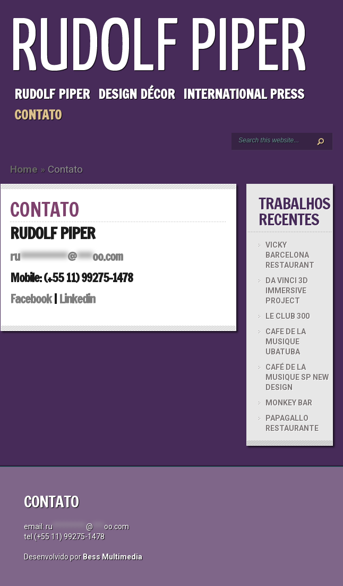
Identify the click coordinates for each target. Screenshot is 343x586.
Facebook (31, 299)
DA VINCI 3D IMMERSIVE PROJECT (286, 290)
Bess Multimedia (112, 557)
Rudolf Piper (52, 94)
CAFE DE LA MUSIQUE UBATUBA (285, 341)
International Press (243, 94)
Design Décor (136, 94)
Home (24, 169)
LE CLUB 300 (287, 316)
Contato (38, 115)
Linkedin (77, 299)
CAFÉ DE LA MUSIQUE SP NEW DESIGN (297, 377)
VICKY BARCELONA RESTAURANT (289, 255)
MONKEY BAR (288, 402)
